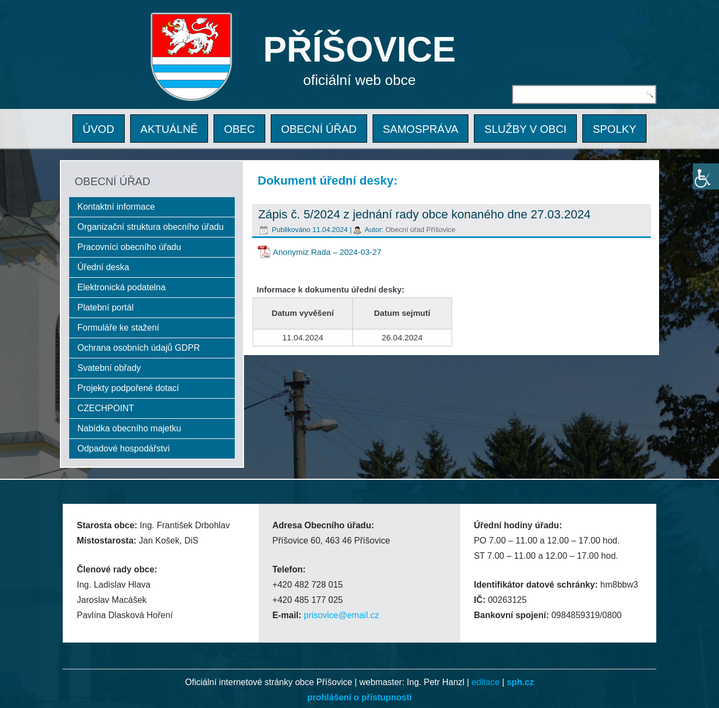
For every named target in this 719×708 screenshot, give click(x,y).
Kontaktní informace (116, 206)
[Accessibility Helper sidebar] (706, 176)
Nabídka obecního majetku (129, 428)
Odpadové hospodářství (123, 448)
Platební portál (105, 307)
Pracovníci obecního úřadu (129, 247)
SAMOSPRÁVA (421, 129)
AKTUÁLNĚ (169, 129)
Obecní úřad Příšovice (420, 229)
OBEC (239, 129)
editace (486, 682)
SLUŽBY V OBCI (525, 129)
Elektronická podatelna (121, 287)
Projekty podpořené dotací (128, 388)
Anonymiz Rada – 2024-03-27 (327, 252)
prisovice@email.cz (341, 615)
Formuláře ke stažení (118, 327)
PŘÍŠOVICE (359, 49)
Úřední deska (103, 267)
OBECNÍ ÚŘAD (319, 129)
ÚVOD (98, 129)
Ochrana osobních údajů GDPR (138, 347)
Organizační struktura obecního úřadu (150, 226)
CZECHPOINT (105, 408)
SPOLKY (614, 129)
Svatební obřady (109, 368)
